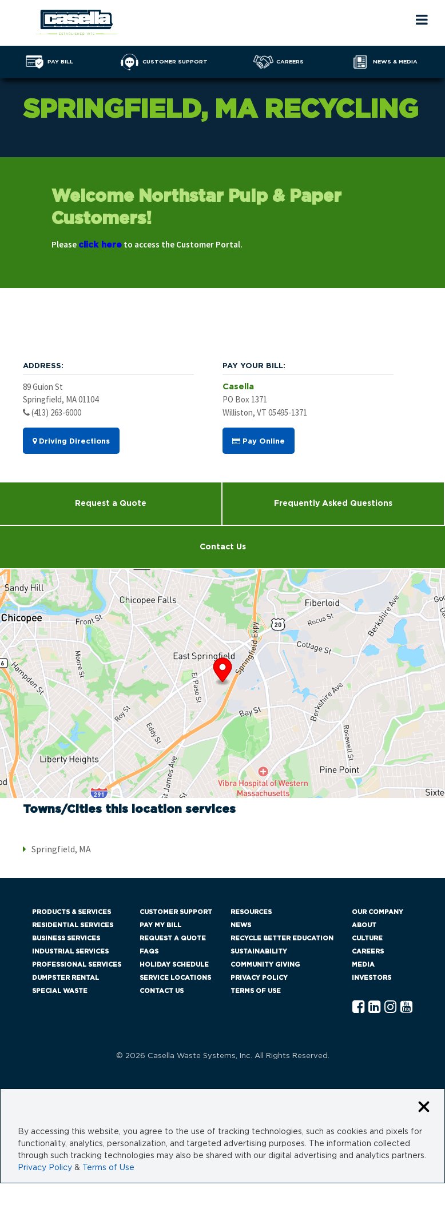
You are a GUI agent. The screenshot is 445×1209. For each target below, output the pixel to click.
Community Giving (265, 964)
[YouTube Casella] (406, 1007)
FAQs (149, 951)
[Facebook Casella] (358, 1007)
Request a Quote (110, 504)
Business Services (66, 938)
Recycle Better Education (282, 938)
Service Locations (175, 978)
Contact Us (223, 547)
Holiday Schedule (174, 964)
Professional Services (76, 964)
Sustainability (259, 951)
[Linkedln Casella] (374, 1007)
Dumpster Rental (65, 978)
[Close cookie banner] (424, 1108)
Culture (367, 938)
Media (363, 964)
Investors (371, 978)
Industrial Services (70, 951)
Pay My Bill (160, 925)
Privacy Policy (259, 978)
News (241, 925)
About (364, 925)
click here (100, 245)
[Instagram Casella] (390, 1007)
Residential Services (72, 925)
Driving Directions (71, 441)
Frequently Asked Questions (333, 504)
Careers (368, 951)
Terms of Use (256, 991)
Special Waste (60, 991)
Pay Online (258, 441)
